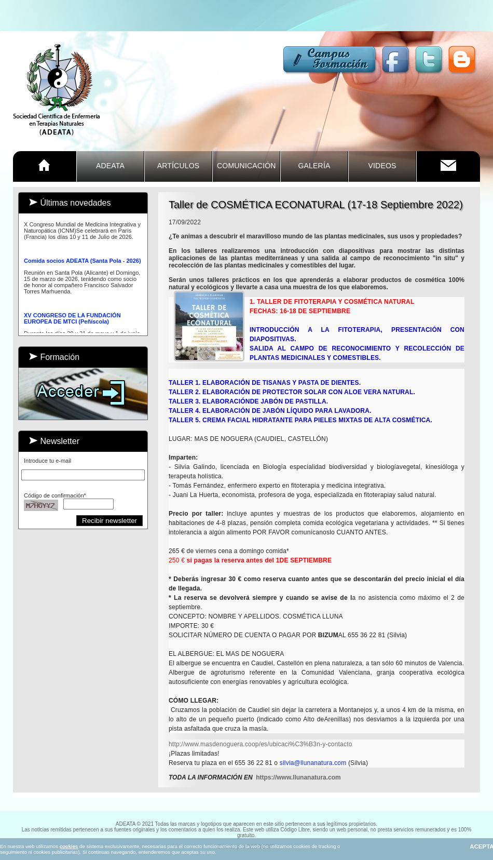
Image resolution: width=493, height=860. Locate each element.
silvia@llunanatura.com (313, 763)
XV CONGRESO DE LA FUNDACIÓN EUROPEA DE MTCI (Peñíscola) (72, 321)
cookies (69, 846)
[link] (260, 744)
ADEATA (110, 166)
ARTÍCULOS (178, 166)
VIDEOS (382, 166)
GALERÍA (314, 166)
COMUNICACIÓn (246, 166)
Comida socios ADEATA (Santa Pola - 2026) (82, 264)
